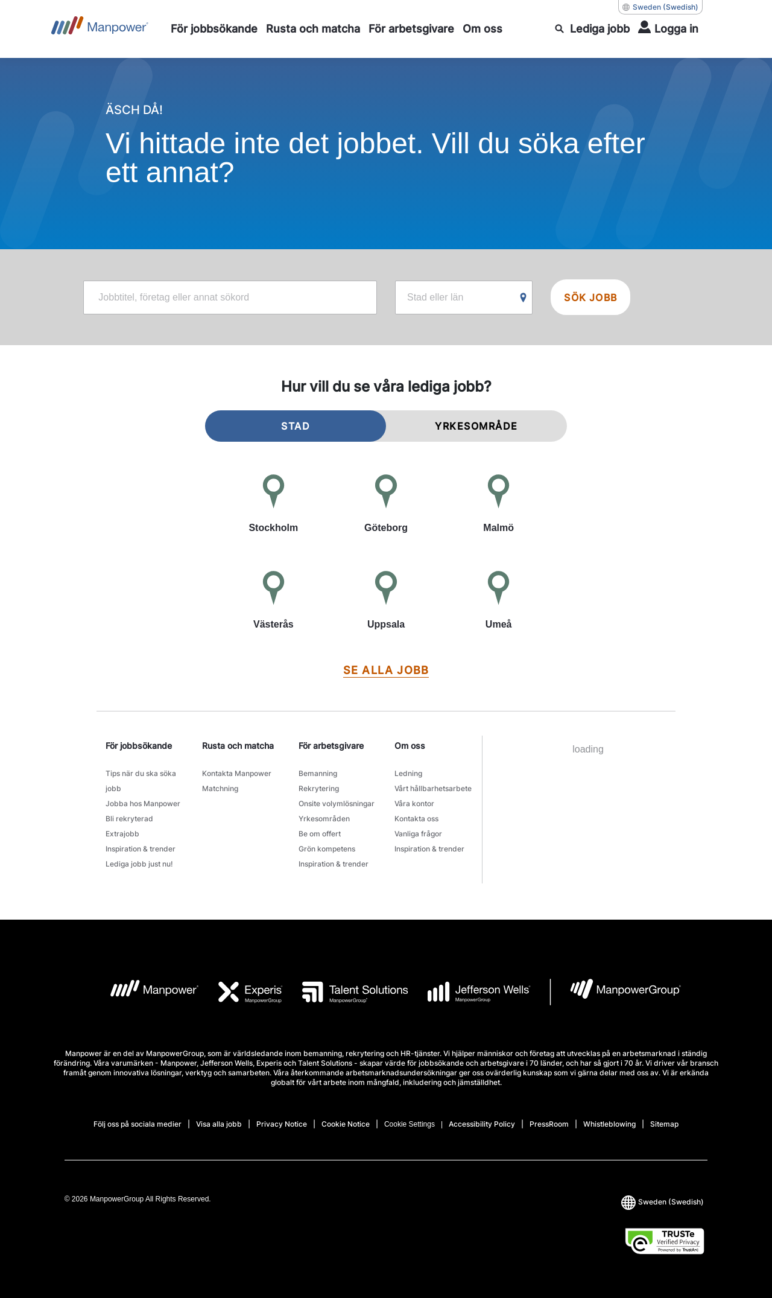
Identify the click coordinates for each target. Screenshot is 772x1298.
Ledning (408, 773)
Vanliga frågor (418, 833)
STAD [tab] (295, 426)
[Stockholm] (273, 504)
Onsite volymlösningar (337, 803)
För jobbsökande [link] (139, 745)
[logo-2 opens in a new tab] (241, 992)
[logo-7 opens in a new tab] (615, 992)
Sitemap (664, 1123)
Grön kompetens (327, 848)
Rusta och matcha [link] (238, 745)
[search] (592, 29)
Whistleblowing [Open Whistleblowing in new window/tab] (609, 1123)
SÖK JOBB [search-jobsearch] (590, 297)
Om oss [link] (409, 745)
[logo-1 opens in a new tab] (145, 992)
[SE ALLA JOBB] (386, 671)
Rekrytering (319, 788)
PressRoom (549, 1123)
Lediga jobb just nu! (139, 863)
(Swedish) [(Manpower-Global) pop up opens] (660, 7)
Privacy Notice (281, 1123)
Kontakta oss (416, 818)
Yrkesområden (324, 818)
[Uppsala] (386, 601)
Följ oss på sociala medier (137, 1123)
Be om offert (320, 833)
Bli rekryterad (129, 818)
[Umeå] (498, 601)
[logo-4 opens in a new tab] (469, 992)
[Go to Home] (99, 29)
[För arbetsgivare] (411, 29)
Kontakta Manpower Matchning (236, 781)
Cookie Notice (345, 1123)
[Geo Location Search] (523, 298)
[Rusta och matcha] (313, 29)
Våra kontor (414, 803)
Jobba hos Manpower (143, 803)
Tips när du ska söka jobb (141, 781)
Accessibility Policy (482, 1123)
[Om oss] (482, 29)
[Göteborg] (386, 504)
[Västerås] (273, 601)
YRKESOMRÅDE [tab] (476, 426)
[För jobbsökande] (214, 29)
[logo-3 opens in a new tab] (345, 992)
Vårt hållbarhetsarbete (433, 788)
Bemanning (318, 773)
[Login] (668, 29)
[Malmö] (498, 504)
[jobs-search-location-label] (464, 297)
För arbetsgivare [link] (331, 745)
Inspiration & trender (141, 848)
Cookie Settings (409, 1124)
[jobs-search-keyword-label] (230, 297)
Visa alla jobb (219, 1123)
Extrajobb (122, 833)
